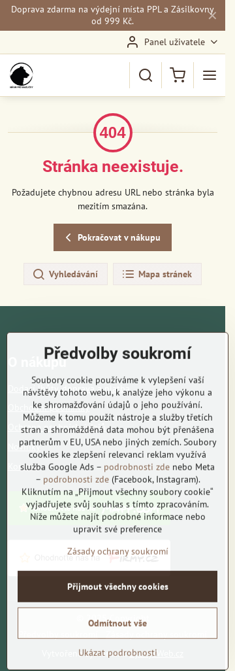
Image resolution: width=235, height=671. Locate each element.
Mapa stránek (156, 274)
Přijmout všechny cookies (117, 638)
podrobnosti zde (137, 519)
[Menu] (209, 75)
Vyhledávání (65, 274)
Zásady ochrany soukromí (117, 603)
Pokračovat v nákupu (111, 238)
